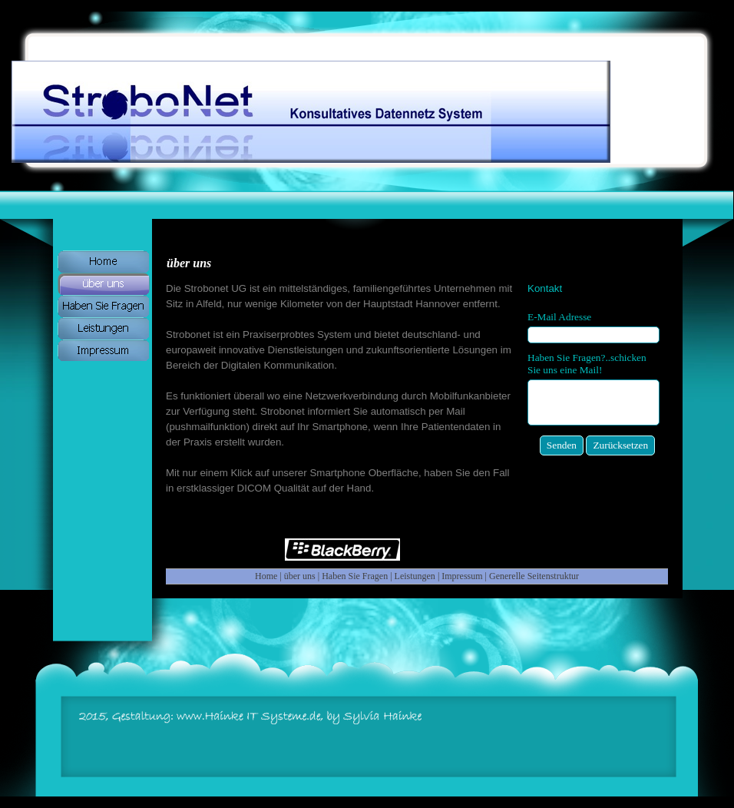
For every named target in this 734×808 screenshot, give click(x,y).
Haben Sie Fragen (355, 576)
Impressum (461, 576)
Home (266, 576)
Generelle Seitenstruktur (534, 576)
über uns (300, 576)
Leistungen (415, 576)
